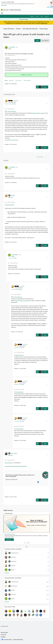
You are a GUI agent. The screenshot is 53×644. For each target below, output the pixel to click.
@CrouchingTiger (12, 111)
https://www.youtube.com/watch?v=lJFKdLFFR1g (16, 466)
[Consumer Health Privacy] (18, 639)
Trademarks (3, 636)
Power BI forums (8, 29)
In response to (10, 103)
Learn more (4, 5)
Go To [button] (46, 16)
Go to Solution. (28, 74)
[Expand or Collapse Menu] (2, 13)
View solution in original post (11, 140)
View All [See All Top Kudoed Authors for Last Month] (7, 601)
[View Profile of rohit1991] (13, 195)
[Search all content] (35, 19)
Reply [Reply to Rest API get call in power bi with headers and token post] (45, 87)
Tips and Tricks (18, 80)
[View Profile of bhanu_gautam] (14, 453)
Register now (44, 23)
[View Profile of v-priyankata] (15, 100)
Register (32, 16)
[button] (37, 40)
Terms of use (3, 634)
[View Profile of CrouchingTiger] (11, 47)
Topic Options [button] (44, 40)
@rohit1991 (33, 113)
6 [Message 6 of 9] (18, 440)
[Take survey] (9, 539)
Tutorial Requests (27, 80)
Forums (18, 29)
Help (42, 16)
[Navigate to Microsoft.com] (5, 10)
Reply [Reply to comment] (45, 147)
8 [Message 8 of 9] (18, 405)
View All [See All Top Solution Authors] (7, 573)
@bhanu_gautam (40, 113)
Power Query (44, 29)
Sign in (37, 16)
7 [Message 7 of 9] (18, 368)
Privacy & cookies (4, 632)
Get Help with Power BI (30, 29)
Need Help (11, 80)
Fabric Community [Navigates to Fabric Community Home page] (15, 10)
